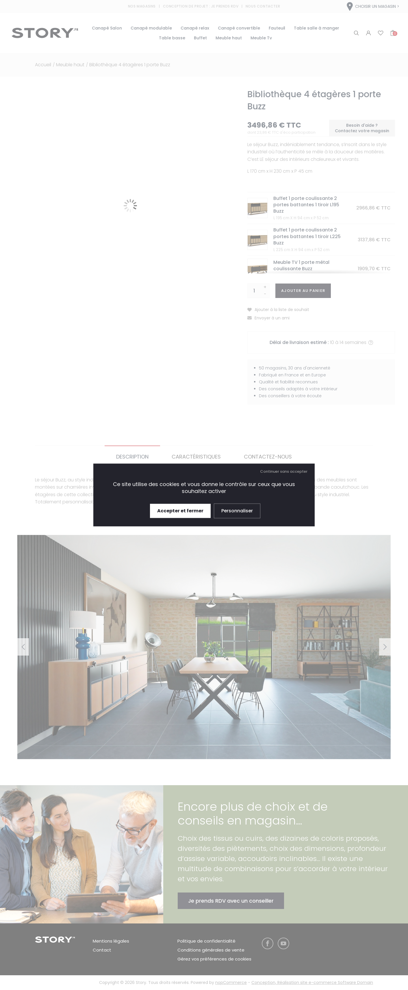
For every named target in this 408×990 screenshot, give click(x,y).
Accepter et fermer (180, 510)
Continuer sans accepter (283, 471)
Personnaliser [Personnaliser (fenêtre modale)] (237, 510)
